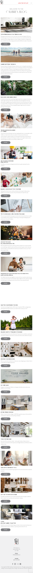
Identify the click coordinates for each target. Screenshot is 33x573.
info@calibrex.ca (16, 554)
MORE (5, 44)
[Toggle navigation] (31, 3)
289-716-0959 (16, 560)
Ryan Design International (17, 568)
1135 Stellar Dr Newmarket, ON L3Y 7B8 (16, 549)
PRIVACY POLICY (28, 568)
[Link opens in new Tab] (13, 564)
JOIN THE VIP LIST (23, 3)
